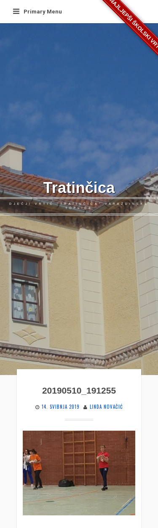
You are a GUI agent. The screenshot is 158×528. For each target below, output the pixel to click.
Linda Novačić (106, 406)
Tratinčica (79, 187)
